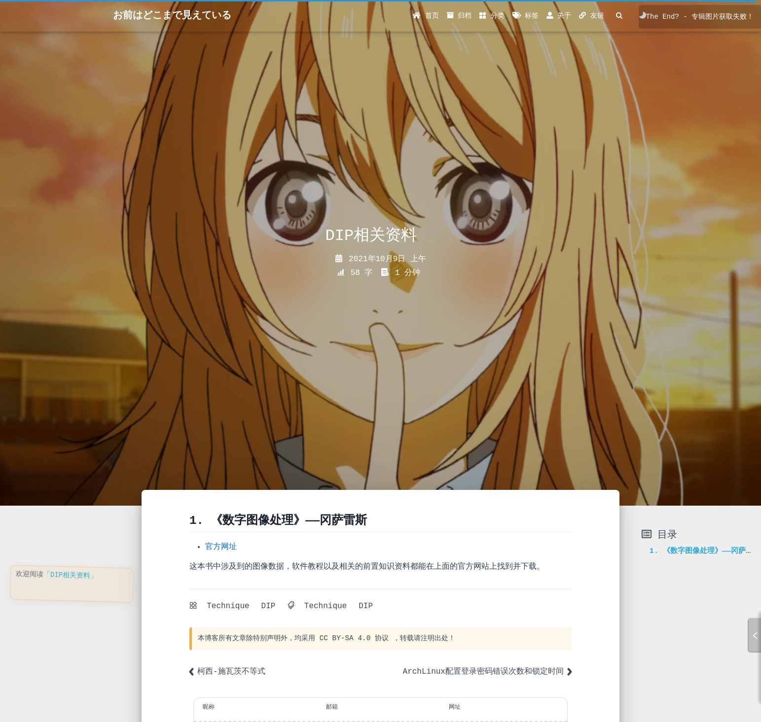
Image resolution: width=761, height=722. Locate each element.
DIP (268, 606)
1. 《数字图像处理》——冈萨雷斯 (705, 551)
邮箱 (332, 707)
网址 (455, 707)
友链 (591, 16)
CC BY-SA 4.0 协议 (354, 638)
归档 (459, 16)
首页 (425, 16)
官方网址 (221, 547)
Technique (228, 606)
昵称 (209, 707)
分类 (491, 16)
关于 (558, 16)
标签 (525, 16)
